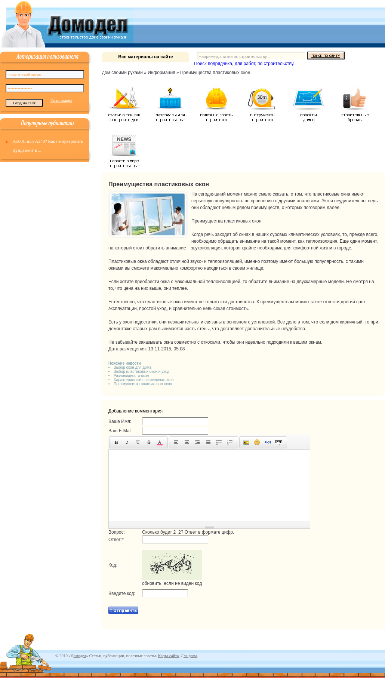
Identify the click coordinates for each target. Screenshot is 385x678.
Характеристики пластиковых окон (143, 380)
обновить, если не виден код (172, 583)
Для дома (189, 655)
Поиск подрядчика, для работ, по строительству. (244, 63)
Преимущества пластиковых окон (143, 384)
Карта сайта (168, 655)
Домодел (78, 655)
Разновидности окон (131, 376)
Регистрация (61, 100)
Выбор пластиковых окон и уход (141, 371)
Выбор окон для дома (132, 367)
